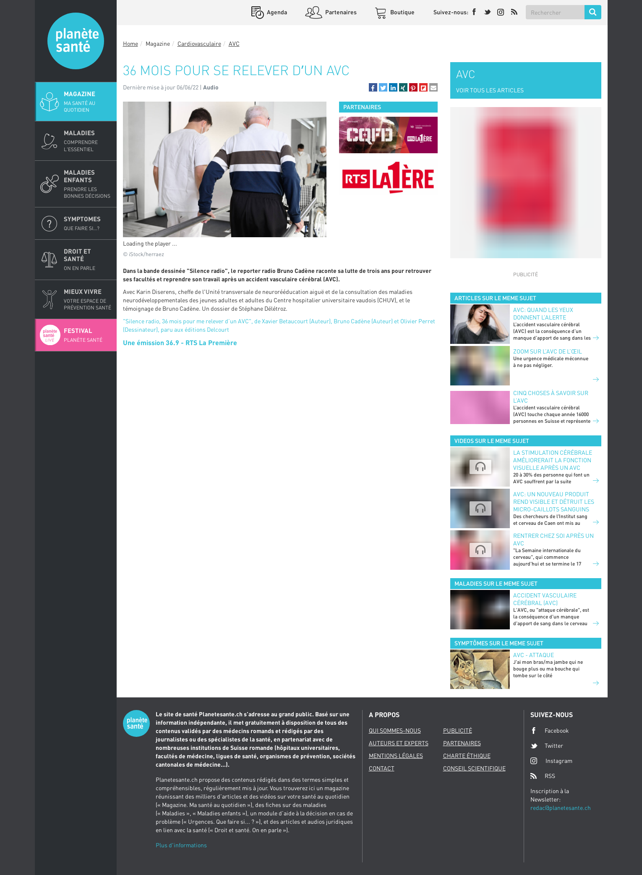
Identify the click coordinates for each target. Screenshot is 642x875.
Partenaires (340, 12)
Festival (88, 335)
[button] (373, 87)
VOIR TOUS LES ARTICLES (490, 90)
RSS (542, 776)
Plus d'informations (181, 845)
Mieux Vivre (88, 299)
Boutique (402, 12)
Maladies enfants (88, 183)
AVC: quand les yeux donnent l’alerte (543, 313)
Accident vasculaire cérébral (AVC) (545, 599)
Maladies (88, 140)
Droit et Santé (88, 259)
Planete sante (75, 41)
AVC (234, 43)
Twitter (546, 745)
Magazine (88, 101)
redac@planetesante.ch (560, 807)
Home (130, 43)
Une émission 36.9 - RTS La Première (180, 342)
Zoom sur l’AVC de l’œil (547, 351)
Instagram (551, 760)
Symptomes (88, 223)
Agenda (276, 12)
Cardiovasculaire (199, 43)
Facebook (549, 730)
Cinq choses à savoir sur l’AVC (550, 396)
